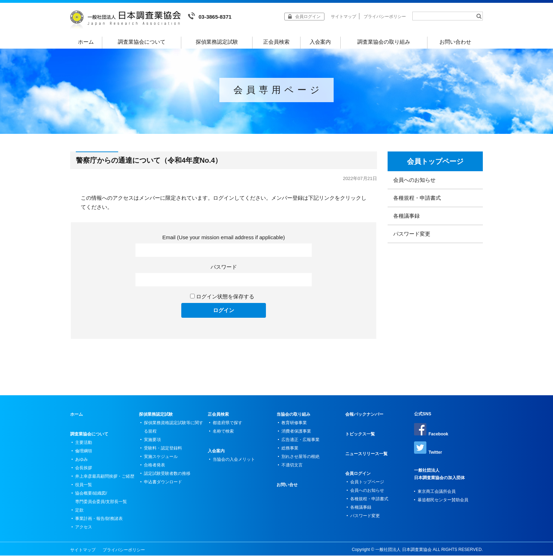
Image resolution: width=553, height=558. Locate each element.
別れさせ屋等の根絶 (300, 459)
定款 (79, 512)
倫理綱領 (83, 453)
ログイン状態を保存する (225, 299)
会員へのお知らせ (414, 182)
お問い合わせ (455, 42)
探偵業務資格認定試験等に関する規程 (173, 429)
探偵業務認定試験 (217, 42)
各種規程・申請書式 (417, 200)
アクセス (83, 529)
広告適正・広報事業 (300, 442)
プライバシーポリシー (385, 16)
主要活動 (83, 444)
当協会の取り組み (293, 416)
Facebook (431, 432)
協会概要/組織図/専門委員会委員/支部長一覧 (101, 500)
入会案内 (320, 42)
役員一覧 (83, 487)
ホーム (86, 42)
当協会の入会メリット (234, 461)
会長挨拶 (83, 470)
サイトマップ (343, 16)
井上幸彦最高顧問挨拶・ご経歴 (104, 478)
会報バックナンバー (364, 416)
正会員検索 (276, 42)
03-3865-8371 (209, 16)
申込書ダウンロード (163, 484)
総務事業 (289, 450)
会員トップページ (435, 164)
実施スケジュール (161, 459)
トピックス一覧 (360, 436)
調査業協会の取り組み (383, 42)
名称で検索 (223, 433)
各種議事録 (406, 218)
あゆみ (81, 461)
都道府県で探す (227, 425)
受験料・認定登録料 (163, 450)
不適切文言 (292, 467)
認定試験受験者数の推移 (167, 475)
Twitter (428, 450)
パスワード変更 (411, 237)
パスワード (224, 269)
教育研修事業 (294, 425)
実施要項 (152, 442)
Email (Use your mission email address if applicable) (223, 240)
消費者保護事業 (296, 433)
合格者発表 (154, 467)
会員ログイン (358, 475)
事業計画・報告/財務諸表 (99, 521)
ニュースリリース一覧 (366, 456)
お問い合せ (287, 487)
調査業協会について (141, 42)
